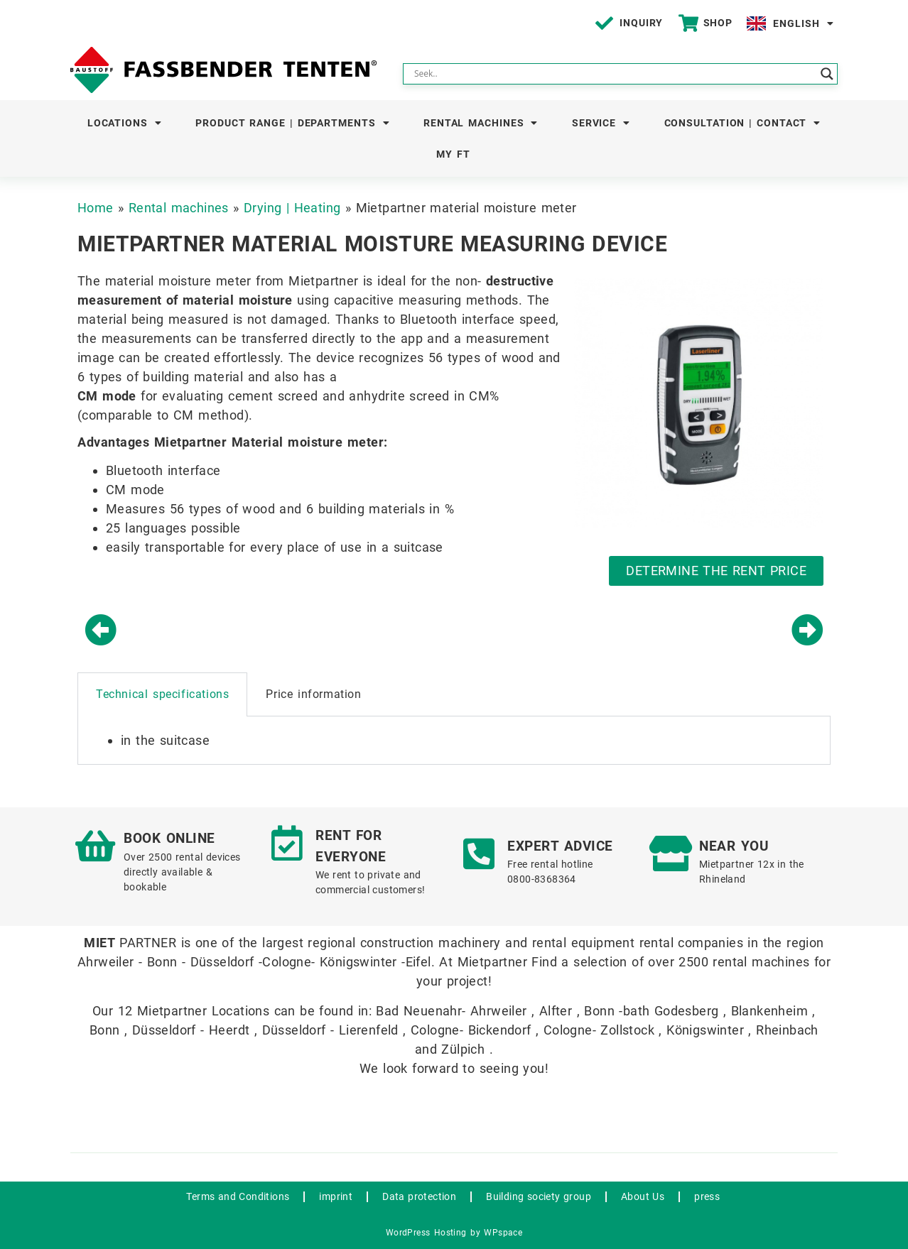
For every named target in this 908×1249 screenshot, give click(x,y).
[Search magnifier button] (827, 74)
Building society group (538, 1196)
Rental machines (480, 123)
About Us (642, 1196)
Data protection (419, 1196)
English (803, 23)
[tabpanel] (454, 740)
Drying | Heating (292, 207)
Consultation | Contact (742, 123)
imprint (335, 1196)
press (707, 1196)
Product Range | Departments (292, 123)
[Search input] (614, 74)
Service (601, 123)
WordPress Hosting (426, 1233)
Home (95, 207)
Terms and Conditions (237, 1196)
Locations (124, 123)
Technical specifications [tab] (162, 694)
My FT (453, 154)
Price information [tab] (313, 694)
